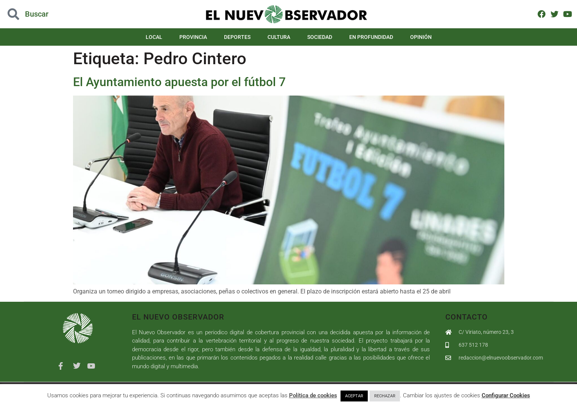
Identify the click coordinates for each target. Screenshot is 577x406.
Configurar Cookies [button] (506, 395)
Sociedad (319, 37)
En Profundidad (371, 37)
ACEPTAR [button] (354, 396)
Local (154, 37)
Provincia (193, 37)
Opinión (421, 37)
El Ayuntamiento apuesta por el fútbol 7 (179, 82)
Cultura (279, 37)
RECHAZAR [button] (384, 396)
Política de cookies (313, 395)
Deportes (237, 37)
